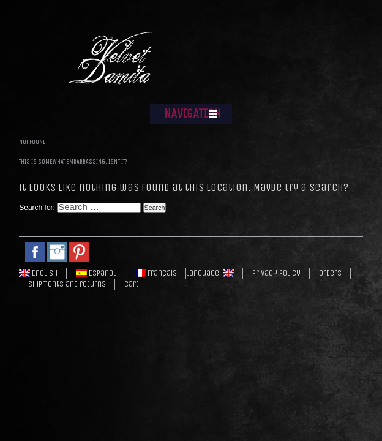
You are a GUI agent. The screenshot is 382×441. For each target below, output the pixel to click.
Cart (131, 284)
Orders (330, 273)
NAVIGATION (192, 113)
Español (96, 273)
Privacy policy (276, 273)
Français (156, 273)
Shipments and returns (67, 284)
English (38, 273)
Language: (210, 273)
